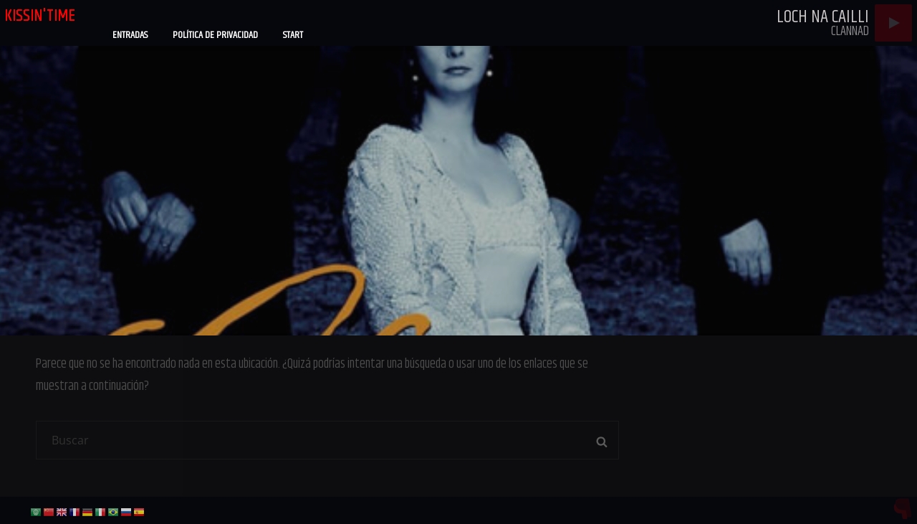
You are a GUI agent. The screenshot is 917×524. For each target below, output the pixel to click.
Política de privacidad (215, 35)
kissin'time (39, 16)
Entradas (130, 35)
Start (293, 35)
